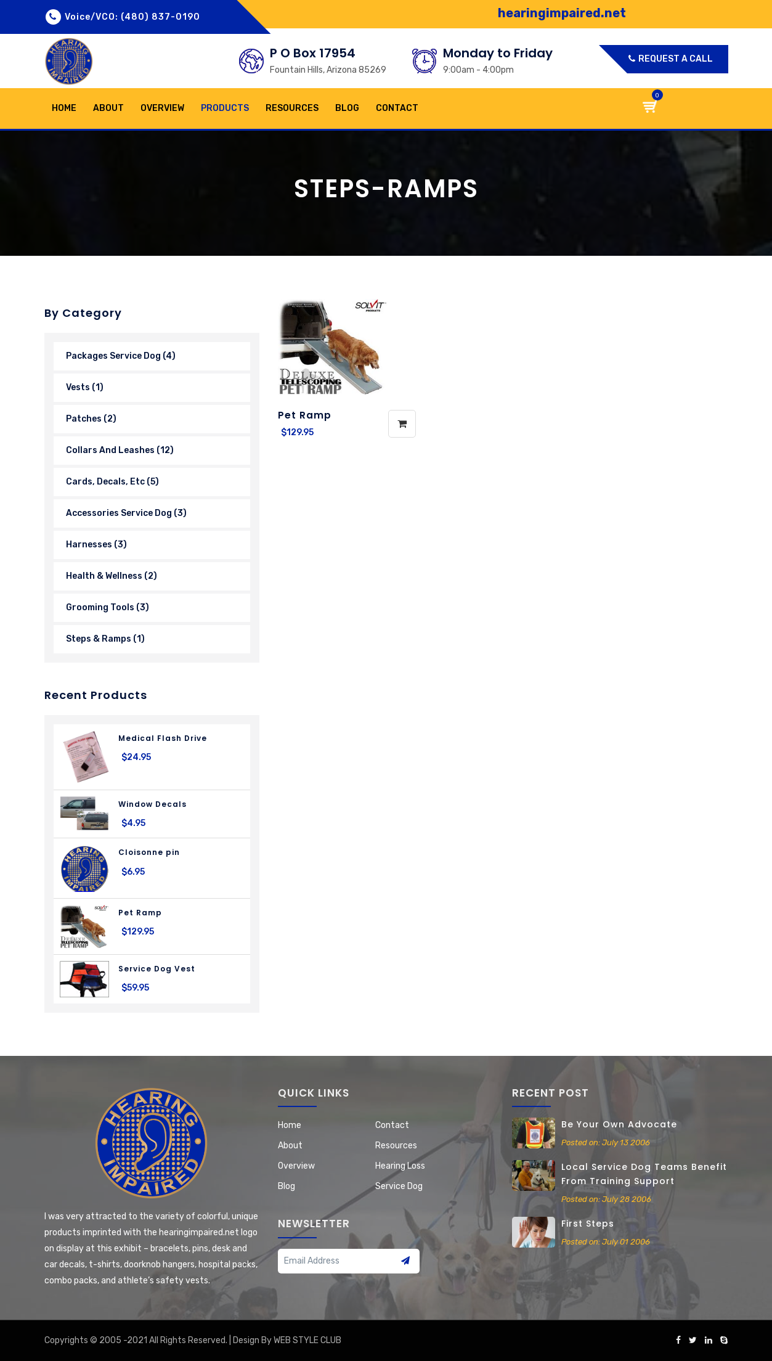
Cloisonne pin (149, 852)
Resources (292, 108)
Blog (347, 108)
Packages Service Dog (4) (121, 356)
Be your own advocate (619, 1124)
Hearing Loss (400, 1166)
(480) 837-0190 (160, 17)
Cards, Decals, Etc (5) (112, 481)
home (64, 108)
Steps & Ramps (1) (105, 639)
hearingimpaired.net (562, 13)
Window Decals (152, 804)
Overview (162, 108)
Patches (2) (91, 419)
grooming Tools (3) (107, 607)
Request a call (670, 59)
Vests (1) (85, 387)
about (108, 108)
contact (397, 108)
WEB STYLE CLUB (307, 1340)
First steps (587, 1223)
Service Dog (399, 1186)
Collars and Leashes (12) (120, 450)
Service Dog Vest (156, 968)
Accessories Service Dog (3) (126, 513)
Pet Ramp (140, 912)
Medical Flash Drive (162, 738)
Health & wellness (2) (111, 576)
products (225, 108)
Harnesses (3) (96, 544)
